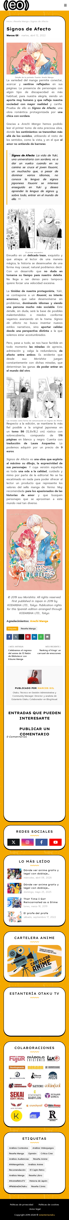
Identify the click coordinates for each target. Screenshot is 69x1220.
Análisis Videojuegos (43, 1148)
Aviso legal (35, 1209)
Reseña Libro (35, 1175)
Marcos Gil (12, 35)
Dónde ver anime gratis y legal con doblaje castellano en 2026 (41, 872)
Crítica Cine (47, 1153)
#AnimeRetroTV (17, 1181)
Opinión (32, 1153)
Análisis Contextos (18, 1148)
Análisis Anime (35, 1164)
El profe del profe (36, 913)
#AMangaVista (16, 1164)
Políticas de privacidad (21, 1204)
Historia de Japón (38, 1181)
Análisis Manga (16, 1175)
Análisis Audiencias (19, 1159)
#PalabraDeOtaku (18, 1186)
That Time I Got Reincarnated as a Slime (41, 900)
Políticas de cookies (49, 1204)
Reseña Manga (21, 21)
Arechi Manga (39, 621)
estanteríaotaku (47, 1214)
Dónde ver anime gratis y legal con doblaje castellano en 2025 (41, 886)
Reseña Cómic (38, 1186)
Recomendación (17, 1170)
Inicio (9, 21)
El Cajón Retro (37, 1170)
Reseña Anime (40, 1159)
